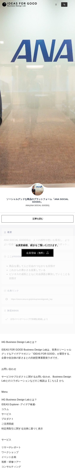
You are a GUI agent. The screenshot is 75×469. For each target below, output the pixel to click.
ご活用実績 (7, 424)
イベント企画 (8, 457)
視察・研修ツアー (11, 462)
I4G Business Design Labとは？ (19, 399)
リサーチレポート (11, 447)
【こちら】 (53, 380)
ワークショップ (9, 452)
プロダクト (7, 419)
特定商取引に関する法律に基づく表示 (22, 428)
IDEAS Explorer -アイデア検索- (18, 404)
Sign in (64, 4)
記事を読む (38, 218)
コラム (5, 409)
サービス (6, 414)
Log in (56, 4)
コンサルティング (11, 466)
